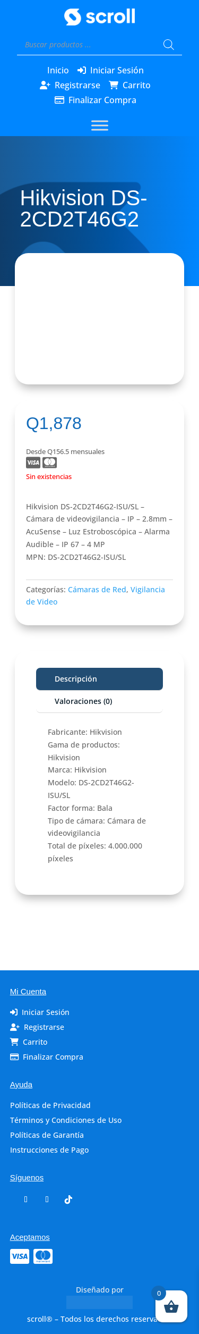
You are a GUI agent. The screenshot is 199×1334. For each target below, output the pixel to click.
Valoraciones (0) (83, 701)
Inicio (58, 70)
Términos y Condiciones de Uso (66, 1120)
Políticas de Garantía (47, 1135)
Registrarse (77, 85)
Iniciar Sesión (117, 70)
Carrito (137, 85)
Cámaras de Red (97, 589)
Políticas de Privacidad (50, 1105)
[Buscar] (168, 44)
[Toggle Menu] (99, 126)
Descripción (76, 679)
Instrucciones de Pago (49, 1150)
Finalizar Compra (102, 100)
